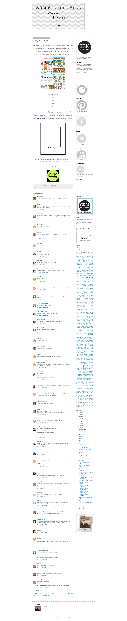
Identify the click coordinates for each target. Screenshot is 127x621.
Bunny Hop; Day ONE (83, 447)
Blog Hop (38, 187)
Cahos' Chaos (40, 362)
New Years (90, 333)
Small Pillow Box (84, 359)
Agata (38, 338)
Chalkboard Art (90, 275)
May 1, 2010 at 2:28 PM (42, 477)
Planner (91, 340)
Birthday (78, 266)
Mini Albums (83, 327)
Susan (38, 481)
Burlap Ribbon (89, 270)
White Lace (82, 399)
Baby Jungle (90, 260)
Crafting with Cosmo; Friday (85, 500)
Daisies (91, 284)
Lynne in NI (39, 327)
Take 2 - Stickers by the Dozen (84, 373)
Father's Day (90, 295)
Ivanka (38, 471)
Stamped (78, 363)
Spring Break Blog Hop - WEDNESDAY (84, 489)
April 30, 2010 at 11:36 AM (42, 446)
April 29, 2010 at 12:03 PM (42, 307)
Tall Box (80, 375)
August (80, 436)
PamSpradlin (39, 510)
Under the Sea (79, 387)
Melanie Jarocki (80, 326)
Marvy (85, 324)
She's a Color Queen (41, 294)
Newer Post (35, 593)
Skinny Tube (78, 358)
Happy (91, 305)
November (81, 431)
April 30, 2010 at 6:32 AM (42, 422)
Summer (90, 371)
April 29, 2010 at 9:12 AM (42, 256)
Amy (53, 105)
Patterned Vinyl (79, 338)
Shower (85, 356)
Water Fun (78, 389)
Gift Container (85, 299)
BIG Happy (80, 257)
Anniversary (90, 254)
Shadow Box (87, 352)
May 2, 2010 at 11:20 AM (42, 559)
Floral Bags (82, 296)
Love (87, 323)
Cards (78, 275)
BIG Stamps (88, 259)
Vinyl (77, 388)
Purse (82, 347)
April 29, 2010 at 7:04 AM (42, 200)
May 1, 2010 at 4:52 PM (42, 496)
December (81, 429)
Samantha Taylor (81, 351)
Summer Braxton (40, 311)
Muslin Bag (84, 333)
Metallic (86, 326)
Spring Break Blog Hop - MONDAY (84, 495)
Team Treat (90, 375)
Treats (91, 383)
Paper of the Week (81, 336)
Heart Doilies (81, 308)
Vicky (38, 251)
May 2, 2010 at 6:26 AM (42, 505)
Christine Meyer (80, 277)
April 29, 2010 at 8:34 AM (42, 238)
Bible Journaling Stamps (87, 264)
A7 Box (87, 252)
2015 (79, 418)
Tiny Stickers (82, 381)
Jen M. (53, 108)
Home (53, 593)
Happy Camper (87, 306)
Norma (53, 99)
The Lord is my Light (87, 378)
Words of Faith (87, 401)
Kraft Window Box (86, 316)
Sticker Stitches (82, 367)
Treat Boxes (86, 383)
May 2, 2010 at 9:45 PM (42, 575)
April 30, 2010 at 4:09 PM (42, 466)
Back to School (80, 261)
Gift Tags (78, 301)
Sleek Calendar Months (85, 358)
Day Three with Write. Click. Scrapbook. (85, 450)
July (80, 438)
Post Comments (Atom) (44, 595)
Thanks (91, 377)
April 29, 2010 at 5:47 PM (42, 367)
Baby (82, 260)
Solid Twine (86, 361)
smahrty (38, 224)
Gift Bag (85, 298)
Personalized (87, 338)
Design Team (86, 285)
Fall (92, 294)
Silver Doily (90, 356)
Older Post (70, 593)
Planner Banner (79, 341)
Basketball (91, 261)
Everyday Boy (80, 291)
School (82, 352)
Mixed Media (83, 332)
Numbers (78, 334)
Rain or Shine (83, 348)
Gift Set (91, 299)
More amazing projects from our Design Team (86, 473)
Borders (78, 267)
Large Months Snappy (83, 319)
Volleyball (81, 388)
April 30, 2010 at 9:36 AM (42, 437)
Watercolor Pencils (87, 391)
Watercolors (91, 392)
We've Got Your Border (82, 394)
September (81, 434)
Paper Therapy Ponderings (43, 536)
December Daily (79, 285)
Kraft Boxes (87, 315)
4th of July (88, 249)
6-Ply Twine (82, 250)
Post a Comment (38, 590)
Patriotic (91, 337)
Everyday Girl (89, 291)
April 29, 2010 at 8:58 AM (42, 247)
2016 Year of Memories (81, 249)
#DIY (78, 248)
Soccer (77, 361)
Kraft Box (81, 315)
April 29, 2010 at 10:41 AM (42, 289)
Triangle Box (78, 385)
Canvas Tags (79, 273)
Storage (85, 371)
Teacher (85, 375)
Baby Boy (86, 260)
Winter (86, 399)
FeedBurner (87, 240)
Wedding (82, 398)
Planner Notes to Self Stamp (82, 343)
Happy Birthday (80, 306)
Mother (87, 332)
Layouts (91, 319)
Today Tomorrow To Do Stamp (87, 382)
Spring (78, 362)
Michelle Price (40, 319)
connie (38, 196)
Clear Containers (85, 280)
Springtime (82, 362)
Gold (77, 303)
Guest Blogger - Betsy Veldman (85, 480)
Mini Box (88, 327)
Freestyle (78, 298)
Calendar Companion (88, 271)
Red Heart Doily (85, 349)
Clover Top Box (84, 282)
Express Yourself (88, 292)
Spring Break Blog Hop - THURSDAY (84, 486)
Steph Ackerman (40, 401)
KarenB (38, 492)
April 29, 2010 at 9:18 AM (42, 264)
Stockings (82, 371)
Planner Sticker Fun (84, 344)
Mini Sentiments (86, 330)
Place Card (86, 340)
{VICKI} (38, 276)
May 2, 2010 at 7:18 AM (42, 515)
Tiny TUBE (88, 381)
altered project (84, 403)
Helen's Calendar (82, 459)
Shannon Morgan (83, 354)
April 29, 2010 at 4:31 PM (42, 350)
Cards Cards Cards (83, 468)
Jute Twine (86, 312)
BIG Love (89, 257)
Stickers (91, 368)
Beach (77, 263)
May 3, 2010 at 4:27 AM (42, 587)
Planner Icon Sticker (88, 341)
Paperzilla (39, 371)
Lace (77, 319)
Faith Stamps (88, 293)
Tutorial (86, 385)
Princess (78, 345)
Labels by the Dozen (87, 317)
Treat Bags (79, 383)
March (80, 505)
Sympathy (78, 372)
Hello (91, 308)
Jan (37, 286)
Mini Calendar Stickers (84, 328)
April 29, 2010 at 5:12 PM (42, 358)
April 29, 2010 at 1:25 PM (42, 323)
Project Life (84, 345)
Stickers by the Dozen (82, 370)
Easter (81, 288)
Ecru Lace (86, 288)
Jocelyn (38, 232)
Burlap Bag (87, 269)
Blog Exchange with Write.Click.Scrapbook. (84, 456)
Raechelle (53, 97)
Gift (81, 298)
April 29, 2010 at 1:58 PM (42, 342)
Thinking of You (83, 379)
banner (77, 405)
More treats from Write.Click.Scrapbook (84, 453)
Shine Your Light (79, 356)
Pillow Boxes (81, 340)
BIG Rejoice (81, 259)
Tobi (53, 102)
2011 (79, 425)
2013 (79, 421)
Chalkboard (83, 275)
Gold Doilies (81, 303)
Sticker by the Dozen (84, 368)
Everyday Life (79, 292)
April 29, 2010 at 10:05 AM (42, 272)
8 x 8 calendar (87, 250)
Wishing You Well (79, 401)
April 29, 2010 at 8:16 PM (42, 397)
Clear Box (84, 278)
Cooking (84, 284)
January (81, 508)
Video (88, 387)
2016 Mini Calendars (88, 248)
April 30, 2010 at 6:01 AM (42, 414)
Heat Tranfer (87, 308)
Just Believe (79, 312)
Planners (91, 344)
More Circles (81, 475)
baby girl (91, 403)
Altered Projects (88, 253)
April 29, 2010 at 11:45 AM (42, 299)
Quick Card (86, 347)
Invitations (78, 311)
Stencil (77, 365)
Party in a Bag (84, 337)
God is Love (90, 302)
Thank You (86, 377)
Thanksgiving (79, 378)
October (81, 433)
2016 (82, 248)
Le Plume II (83, 320)
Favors (77, 296)
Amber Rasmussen (81, 255)
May (80, 442)
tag (81, 406)
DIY (87, 284)
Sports (91, 361)
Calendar (78, 271)
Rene (38, 354)
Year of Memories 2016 (88, 402)
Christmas (89, 277)
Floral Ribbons (89, 296)
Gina (38, 243)
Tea (83, 375)
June (80, 440)
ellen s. (38, 563)
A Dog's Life (80, 252)
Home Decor (80, 309)
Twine (91, 385)
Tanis (53, 100)
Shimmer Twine (89, 355)
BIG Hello (85, 257)
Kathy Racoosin (83, 313)
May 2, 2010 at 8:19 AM (42, 524)
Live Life (83, 323)
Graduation (86, 303)
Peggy (38, 260)
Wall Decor (85, 388)
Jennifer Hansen (40, 571)
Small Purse (90, 359)
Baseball (86, 261)
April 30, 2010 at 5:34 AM (42, 405)
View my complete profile (47, 609)
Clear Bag (78, 278)
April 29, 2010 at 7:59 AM (42, 228)
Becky (53, 103)
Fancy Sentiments (81, 295)
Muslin (80, 333)
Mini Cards (79, 330)
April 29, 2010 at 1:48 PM (42, 334)
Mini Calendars (89, 329)
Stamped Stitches (85, 363)
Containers (78, 284)
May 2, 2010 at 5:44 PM (42, 567)
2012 (79, 423)
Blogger (69, 617)
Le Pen (78, 320)
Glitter (86, 302)
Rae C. (38, 418)
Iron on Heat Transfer (86, 310)
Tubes (83, 385)
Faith (83, 294)
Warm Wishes (90, 388)
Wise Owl (91, 399)
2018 (79, 412)
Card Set (90, 273)
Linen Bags (87, 322)
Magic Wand (79, 324)
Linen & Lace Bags (80, 322)
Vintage (91, 387)
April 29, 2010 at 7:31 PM (42, 387)
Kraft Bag (88, 313)
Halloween (85, 305)
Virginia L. (39, 441)
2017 (79, 414)
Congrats (91, 282)
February (81, 506)
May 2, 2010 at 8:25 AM (42, 532)
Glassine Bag (90, 301)
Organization (83, 334)
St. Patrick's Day (89, 362)
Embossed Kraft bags (88, 289)
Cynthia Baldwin (40, 392)
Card (84, 273)
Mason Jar (90, 324)
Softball (81, 361)
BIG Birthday (88, 256)
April (80, 444)
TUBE (84, 372)
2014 (79, 420)
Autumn (78, 256)
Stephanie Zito (40, 519)
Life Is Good (90, 320)
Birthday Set (84, 266)
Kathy (53, 106)
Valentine (84, 387)
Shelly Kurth (82, 355)
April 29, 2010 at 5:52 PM (42, 379)
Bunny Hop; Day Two (83, 446)
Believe (81, 263)
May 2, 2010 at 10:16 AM (42, 546)
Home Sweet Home (89, 309)
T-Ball (82, 372)
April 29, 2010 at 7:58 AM (42, 220)
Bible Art (86, 263)
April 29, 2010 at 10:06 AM (42, 281)
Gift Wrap (83, 301)
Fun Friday (81, 470)
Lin (37, 204)
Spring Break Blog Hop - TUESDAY (84, 492)
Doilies (78, 288)
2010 (79, 427)
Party (88, 336)
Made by (91, 323)
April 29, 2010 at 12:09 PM (42, 315)
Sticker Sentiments (87, 365)
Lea (37, 268)
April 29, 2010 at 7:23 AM (42, 209)
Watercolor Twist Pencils (82, 392)
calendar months (84, 405)
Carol (38, 459)
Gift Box (89, 298)
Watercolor (85, 390)
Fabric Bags (79, 294)
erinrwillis (39, 213)
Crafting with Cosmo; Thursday (85, 502)
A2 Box (84, 252)
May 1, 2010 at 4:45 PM (42, 488)
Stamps (91, 363)
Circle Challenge (82, 460)
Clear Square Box (84, 281)
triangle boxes (84, 406)
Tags (87, 372)
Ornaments (90, 334)
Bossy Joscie (85, 267)
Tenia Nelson (40, 346)
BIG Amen (82, 256)
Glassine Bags (80, 302)
